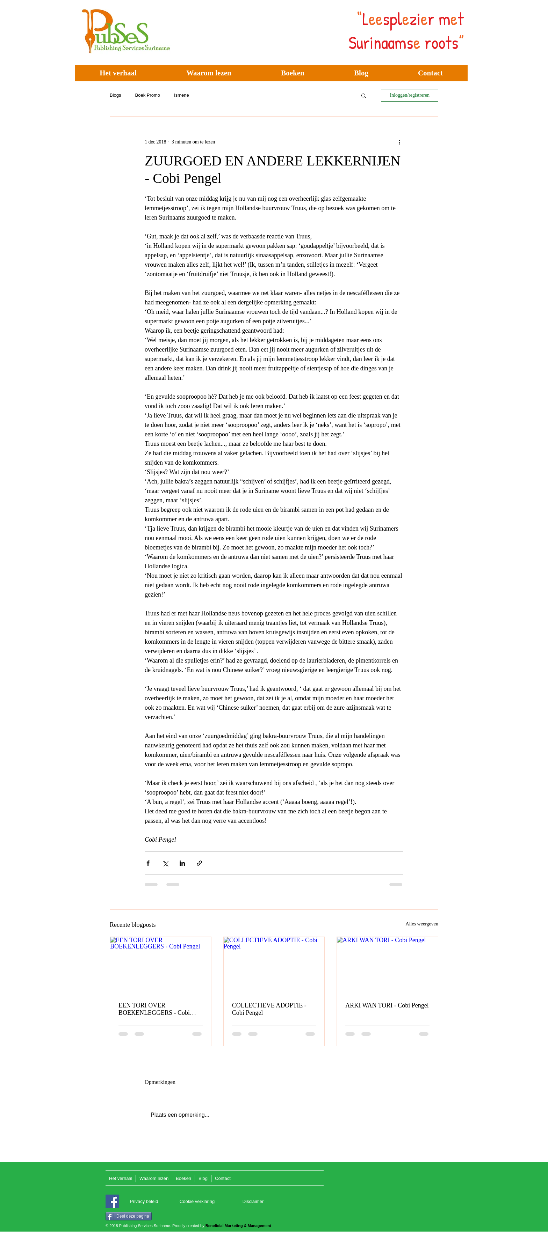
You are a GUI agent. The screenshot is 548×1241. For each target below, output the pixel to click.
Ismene (181, 95)
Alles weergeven (422, 923)
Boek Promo (147, 95)
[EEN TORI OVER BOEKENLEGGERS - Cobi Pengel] (160, 965)
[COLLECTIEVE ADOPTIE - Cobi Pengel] (274, 965)
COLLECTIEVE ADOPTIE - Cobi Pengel (269, 1009)
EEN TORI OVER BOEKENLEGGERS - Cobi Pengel (154, 1009)
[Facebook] (112, 1201)
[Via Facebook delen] (148, 863)
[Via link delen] (199, 863)
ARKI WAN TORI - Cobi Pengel (387, 1005)
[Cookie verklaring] (197, 1201)
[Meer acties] (399, 142)
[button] (363, 95)
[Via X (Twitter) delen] (165, 863)
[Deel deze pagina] (129, 1216)
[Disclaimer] (253, 1201)
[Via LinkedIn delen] (182, 863)
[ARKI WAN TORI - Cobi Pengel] (387, 965)
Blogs (115, 95)
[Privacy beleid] (144, 1201)
